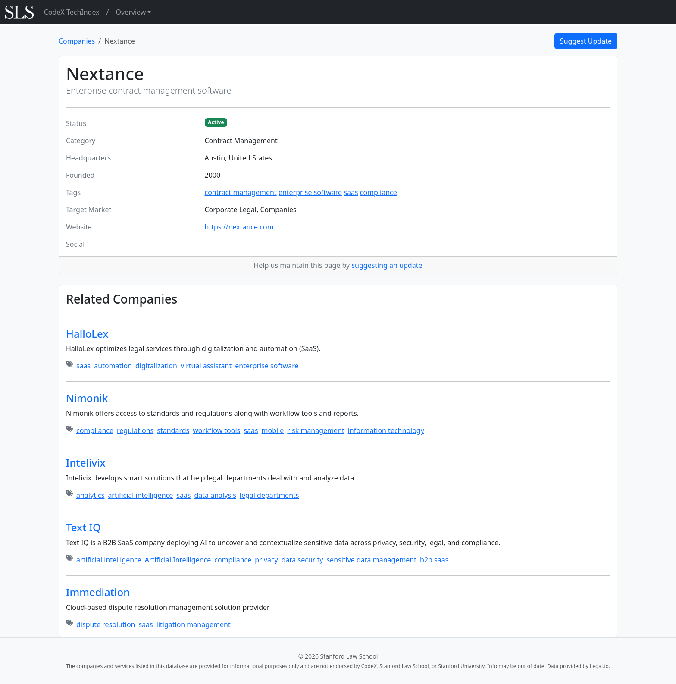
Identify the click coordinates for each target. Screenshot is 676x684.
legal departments (269, 495)
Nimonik (87, 398)
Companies (77, 41)
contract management (241, 192)
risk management (315, 430)
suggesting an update (386, 265)
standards (173, 430)
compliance (378, 192)
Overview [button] (131, 12)
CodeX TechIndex (72, 12)
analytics (90, 495)
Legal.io (599, 666)
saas (351, 192)
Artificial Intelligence (178, 560)
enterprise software (310, 192)
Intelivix (86, 462)
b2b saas (434, 560)
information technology (386, 430)
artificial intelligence (140, 495)
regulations (135, 430)
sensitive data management (371, 560)
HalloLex (87, 333)
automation (113, 365)
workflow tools (216, 430)
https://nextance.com (239, 227)
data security (302, 560)
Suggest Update (586, 41)
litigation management (193, 624)
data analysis (215, 495)
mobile (273, 430)
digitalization (156, 365)
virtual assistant (206, 365)
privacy (266, 560)
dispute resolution (105, 624)
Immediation (98, 592)
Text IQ (83, 527)
